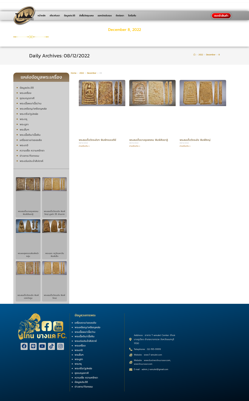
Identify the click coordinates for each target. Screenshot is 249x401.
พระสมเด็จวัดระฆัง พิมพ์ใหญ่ (54, 297)
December (91, 73)
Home (73, 73)
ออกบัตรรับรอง (105, 15)
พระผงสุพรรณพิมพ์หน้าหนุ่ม (28, 255)
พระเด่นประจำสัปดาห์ (32, 161)
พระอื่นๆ (24, 129)
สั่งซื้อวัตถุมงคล (86, 15)
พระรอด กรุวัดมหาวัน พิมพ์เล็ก (54, 255)
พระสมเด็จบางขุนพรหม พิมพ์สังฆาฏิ (28, 213)
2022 (81, 73)
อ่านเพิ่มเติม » (84, 146)
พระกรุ (23, 119)
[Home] (194, 54)
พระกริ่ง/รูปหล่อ (29, 114)
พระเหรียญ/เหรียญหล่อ (33, 109)
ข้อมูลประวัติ (69, 15)
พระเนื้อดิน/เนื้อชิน (30, 135)
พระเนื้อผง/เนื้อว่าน (31, 103)
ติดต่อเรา (120, 15)
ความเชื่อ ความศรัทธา (32, 150)
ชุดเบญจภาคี (27, 98)
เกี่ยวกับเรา (55, 15)
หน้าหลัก (42, 15)
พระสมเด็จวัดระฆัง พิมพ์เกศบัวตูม (28, 297)
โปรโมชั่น (132, 15)
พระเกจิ (24, 145)
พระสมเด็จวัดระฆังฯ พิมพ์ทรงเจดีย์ (99, 140)
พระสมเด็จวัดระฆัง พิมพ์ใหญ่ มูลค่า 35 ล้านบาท (54, 213)
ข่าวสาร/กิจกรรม (29, 156)
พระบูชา (24, 124)
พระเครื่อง (25, 93)
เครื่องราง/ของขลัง (31, 140)
